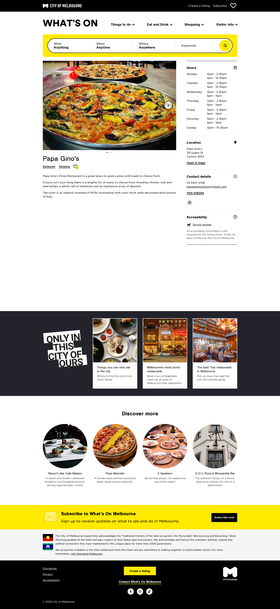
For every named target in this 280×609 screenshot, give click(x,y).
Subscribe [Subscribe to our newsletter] (220, 5)
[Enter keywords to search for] (196, 48)
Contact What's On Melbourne (140, 582)
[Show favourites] (233, 5)
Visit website (195, 192)
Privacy (48, 574)
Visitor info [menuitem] (226, 24)
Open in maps (196, 162)
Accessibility (51, 580)
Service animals (202, 224)
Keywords (188, 45)
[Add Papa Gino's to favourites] (76, 167)
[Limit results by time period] (111, 45)
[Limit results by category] (69, 45)
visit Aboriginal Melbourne (86, 553)
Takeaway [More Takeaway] (64, 166)
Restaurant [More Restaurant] (49, 166)
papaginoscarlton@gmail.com (207, 186)
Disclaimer (50, 568)
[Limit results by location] (154, 45)
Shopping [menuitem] (194, 24)
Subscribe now (224, 517)
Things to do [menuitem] (122, 24)
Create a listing (199, 5)
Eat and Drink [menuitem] (159, 24)
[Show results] (225, 45)
